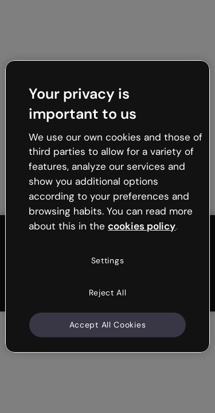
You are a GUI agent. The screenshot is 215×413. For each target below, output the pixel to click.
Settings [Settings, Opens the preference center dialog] (107, 260)
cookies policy (141, 225)
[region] (107, 206)
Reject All (108, 292)
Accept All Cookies (107, 324)
